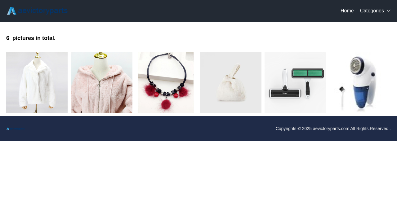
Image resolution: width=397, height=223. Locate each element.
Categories (372, 10)
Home (347, 10)
